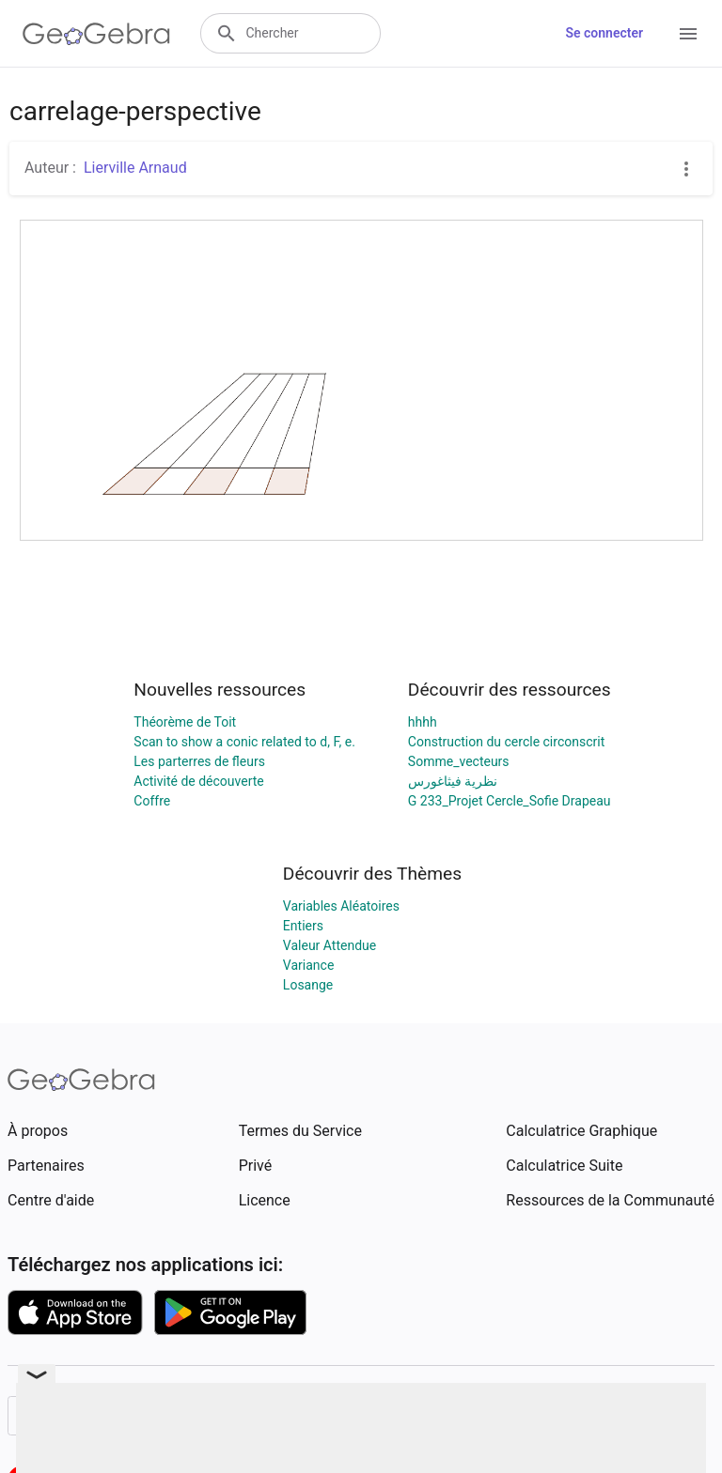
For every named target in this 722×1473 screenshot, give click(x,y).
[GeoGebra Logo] (96, 34)
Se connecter (604, 32)
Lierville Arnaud (135, 167)
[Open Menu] (688, 34)
